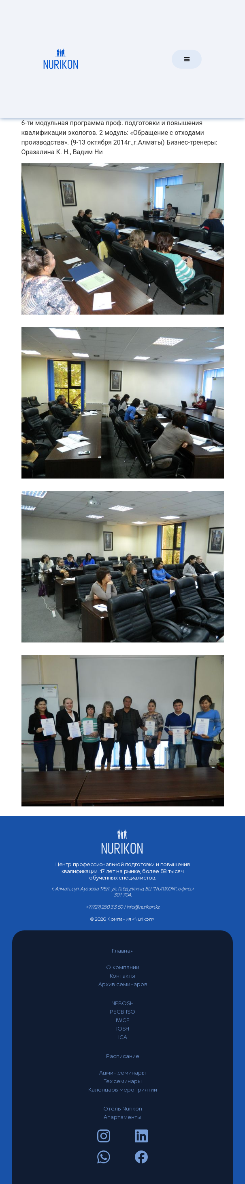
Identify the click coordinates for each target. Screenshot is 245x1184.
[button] (187, 58)
